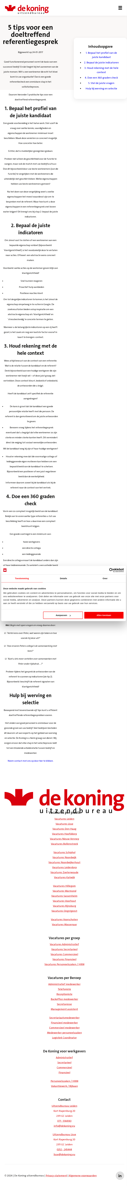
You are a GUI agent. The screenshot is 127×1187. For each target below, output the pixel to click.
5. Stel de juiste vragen (101, 83)
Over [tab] (105, 578)
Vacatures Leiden (64, 819)
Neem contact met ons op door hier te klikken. (30, 760)
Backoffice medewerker (64, 999)
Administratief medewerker (64, 984)
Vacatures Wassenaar (64, 924)
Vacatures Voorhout (64, 901)
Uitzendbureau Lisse (64, 1134)
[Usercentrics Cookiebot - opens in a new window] (111, 570)
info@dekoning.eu (64, 1126)
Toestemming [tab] (22, 578)
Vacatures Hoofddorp (64, 834)
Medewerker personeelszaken (64, 1032)
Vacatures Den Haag (64, 829)
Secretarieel (64, 1062)
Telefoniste (64, 989)
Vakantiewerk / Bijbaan (64, 1086)
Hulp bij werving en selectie (101, 88)
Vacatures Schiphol (64, 852)
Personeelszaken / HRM (64, 1081)
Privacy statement (56, 1175)
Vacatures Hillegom (64, 886)
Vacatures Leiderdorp (64, 867)
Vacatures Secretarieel (64, 949)
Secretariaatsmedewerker (64, 1017)
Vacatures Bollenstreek (64, 844)
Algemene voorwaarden (83, 1175)
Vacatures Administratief (64, 944)
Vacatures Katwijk (64, 877)
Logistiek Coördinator (64, 1037)
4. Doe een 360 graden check (101, 77)
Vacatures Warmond (64, 891)
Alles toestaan (104, 615)
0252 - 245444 (64, 1149)
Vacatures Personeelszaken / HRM (64, 964)
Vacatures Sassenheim (64, 896)
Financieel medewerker (64, 1022)
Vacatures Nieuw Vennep (64, 839)
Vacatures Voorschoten (64, 919)
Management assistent (64, 1009)
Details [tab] (63, 578)
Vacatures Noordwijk (64, 857)
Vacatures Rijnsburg (64, 906)
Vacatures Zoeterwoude (64, 872)
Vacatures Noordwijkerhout (64, 862)
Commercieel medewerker (64, 1027)
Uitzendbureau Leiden (64, 1106)
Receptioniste (64, 994)
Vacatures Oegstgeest (64, 911)
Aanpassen (63, 615)
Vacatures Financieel (64, 959)
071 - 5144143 (64, 1121)
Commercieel (64, 1067)
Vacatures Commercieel (64, 954)
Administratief (64, 1057)
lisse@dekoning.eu (64, 1154)
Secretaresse (64, 1004)
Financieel (64, 1072)
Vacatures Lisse (64, 824)
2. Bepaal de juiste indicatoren (101, 62)
